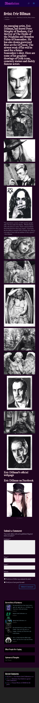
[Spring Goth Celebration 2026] (8, 623)
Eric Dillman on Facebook (18, 480)
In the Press (25, 17)
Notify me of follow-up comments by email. (18, 579)
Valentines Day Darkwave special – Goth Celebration (18, 679)
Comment (7, 539)
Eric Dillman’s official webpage (16, 474)
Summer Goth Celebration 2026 (20, 613)
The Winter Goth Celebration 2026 (24, 676)
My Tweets (8, 660)
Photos (29, 17)
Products (33, 17)
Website (6, 572)
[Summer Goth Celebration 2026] (8, 616)
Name (6, 557)
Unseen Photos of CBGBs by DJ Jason (18, 683)
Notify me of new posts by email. (15, 582)
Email (6, 564)
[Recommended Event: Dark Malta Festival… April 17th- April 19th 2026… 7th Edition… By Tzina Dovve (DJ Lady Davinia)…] (8, 608)
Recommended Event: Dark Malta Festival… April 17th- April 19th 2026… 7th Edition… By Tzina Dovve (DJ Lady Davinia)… (23, 607)
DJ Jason (7, 17)
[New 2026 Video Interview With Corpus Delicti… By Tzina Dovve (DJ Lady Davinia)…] (8, 640)
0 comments (7, 19)
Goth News (19, 17)
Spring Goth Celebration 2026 (19, 620)
